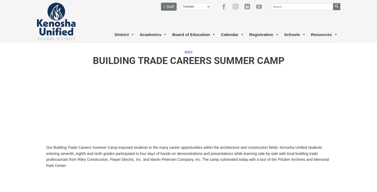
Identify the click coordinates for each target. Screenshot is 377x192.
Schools (295, 34)
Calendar (232, 34)
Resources (324, 34)
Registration (264, 34)
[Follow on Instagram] (237, 6)
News (189, 51)
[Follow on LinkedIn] (249, 6)
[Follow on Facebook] (226, 6)
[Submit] (336, 6)
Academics (153, 34)
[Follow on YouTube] (261, 6)
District (124, 34)
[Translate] (196, 6)
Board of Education (194, 34)
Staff (169, 7)
